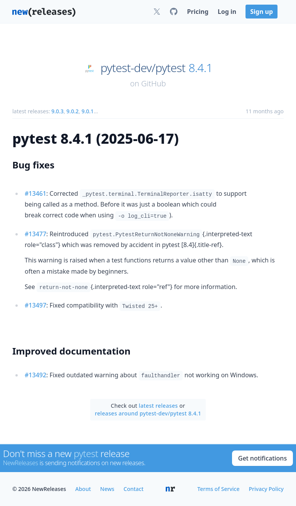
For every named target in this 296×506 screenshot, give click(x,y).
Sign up (261, 11)
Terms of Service (218, 489)
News (107, 489)
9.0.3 (57, 111)
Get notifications (262, 458)
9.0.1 (87, 111)
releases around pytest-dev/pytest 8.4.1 (148, 413)
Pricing (197, 11)
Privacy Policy (266, 489)
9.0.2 (72, 111)
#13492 (35, 375)
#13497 (35, 305)
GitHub (153, 83)
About (83, 489)
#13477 (35, 234)
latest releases (158, 405)
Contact (134, 489)
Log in (227, 11)
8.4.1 (200, 68)
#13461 (35, 193)
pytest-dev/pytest (143, 68)
